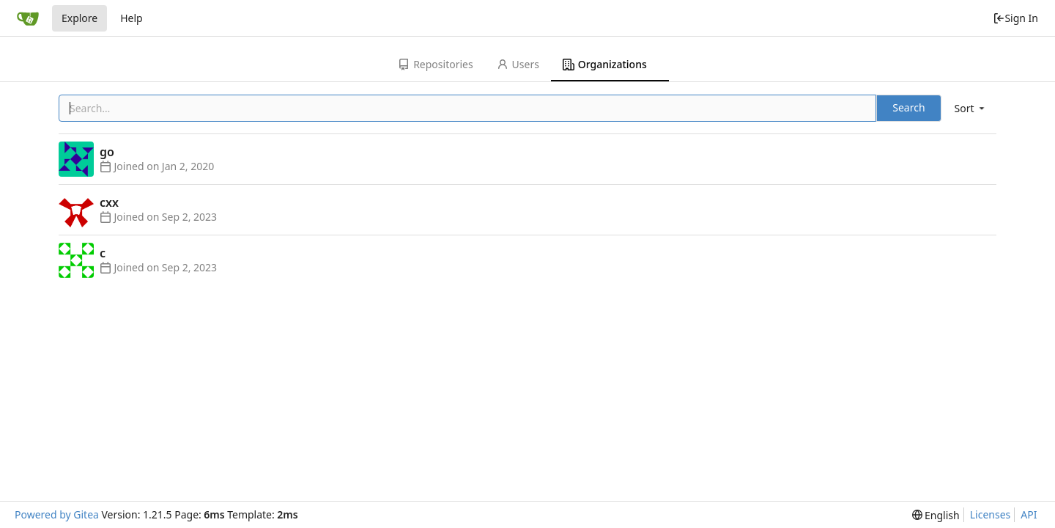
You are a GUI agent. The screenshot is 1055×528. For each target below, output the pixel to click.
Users (518, 64)
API (1029, 514)
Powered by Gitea (57, 514)
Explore (79, 18)
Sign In (1015, 18)
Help (131, 18)
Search (908, 107)
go (107, 151)
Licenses (990, 514)
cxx (109, 202)
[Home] (27, 18)
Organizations (605, 64)
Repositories (435, 64)
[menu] (970, 108)
